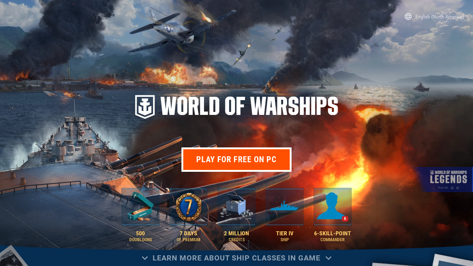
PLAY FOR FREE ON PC (236, 159)
